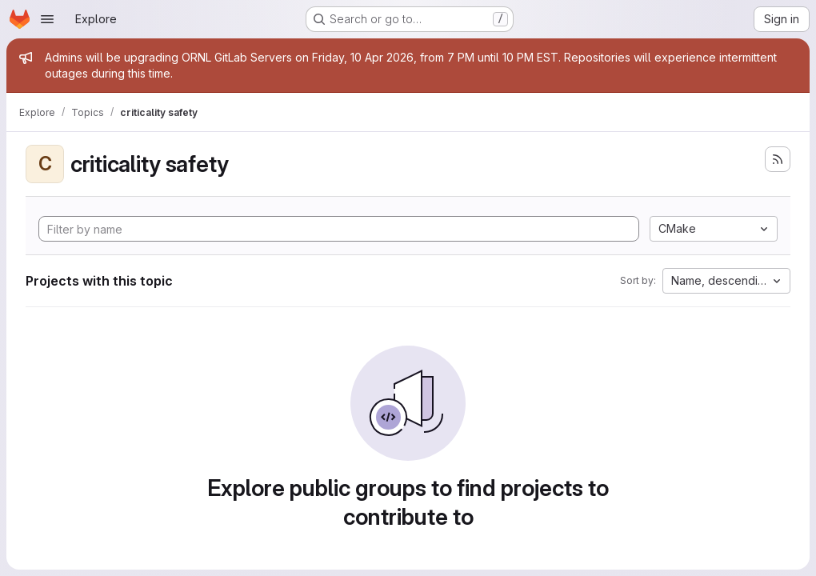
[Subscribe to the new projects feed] (777, 159)
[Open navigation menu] (47, 19)
